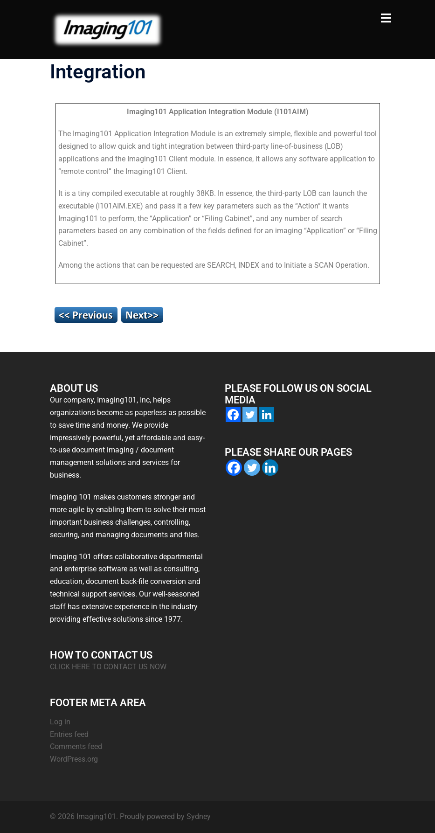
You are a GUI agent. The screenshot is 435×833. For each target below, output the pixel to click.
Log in (60, 721)
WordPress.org (74, 759)
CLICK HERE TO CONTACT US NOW (108, 666)
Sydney (198, 816)
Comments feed (76, 746)
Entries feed (69, 734)
